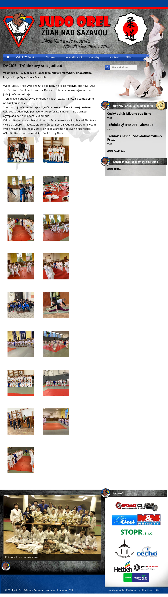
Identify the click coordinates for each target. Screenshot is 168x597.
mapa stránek (51, 590)
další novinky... (116, 151)
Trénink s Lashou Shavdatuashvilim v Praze (134, 138)
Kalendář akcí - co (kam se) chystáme (135, 161)
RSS (71, 590)
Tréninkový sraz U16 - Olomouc (130, 125)
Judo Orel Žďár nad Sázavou (28, 590)
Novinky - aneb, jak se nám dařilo (133, 105)
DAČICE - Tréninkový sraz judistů (32, 65)
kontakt (64, 590)
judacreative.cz (155, 590)
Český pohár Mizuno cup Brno (129, 114)
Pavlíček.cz (131, 590)
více (109, 117)
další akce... (114, 168)
